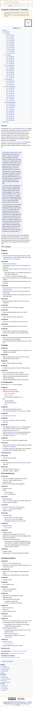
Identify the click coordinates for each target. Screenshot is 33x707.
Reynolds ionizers (7, 259)
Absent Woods (8, 393)
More (10, 5)
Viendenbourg (4, 133)
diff (5, 14)
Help (3, 672)
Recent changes (5, 669)
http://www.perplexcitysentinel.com (9, 657)
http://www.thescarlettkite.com (18, 651)
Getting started (5, 677)
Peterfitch (21, 357)
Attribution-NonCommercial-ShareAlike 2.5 (19, 702)
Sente (8, 161)
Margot (11, 430)
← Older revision (9, 14)
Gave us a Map (12, 415)
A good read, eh (9, 643)
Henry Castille (16, 507)
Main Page (4, 666)
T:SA (28, 23)
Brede (11, 307)
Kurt (16, 332)
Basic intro (4, 675)
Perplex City (24, 128)
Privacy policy (17, 704)
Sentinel (26, 321)
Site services (4, 686)
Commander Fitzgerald (12, 633)
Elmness (21, 350)
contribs (26, 12)
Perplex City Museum (11, 263)
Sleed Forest (17, 427)
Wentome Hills (8, 395)
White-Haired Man (17, 265)
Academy (17, 190)
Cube (18, 176)
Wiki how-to (4, 680)
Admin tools (4, 690)
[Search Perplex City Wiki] (15, 2)
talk (23, 12)
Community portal (6, 667)
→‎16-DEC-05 (7, 13)
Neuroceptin (24, 620)
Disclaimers (18, 705)
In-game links (5, 685)
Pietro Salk (18, 132)
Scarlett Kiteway (15, 128)
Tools (30, 5)
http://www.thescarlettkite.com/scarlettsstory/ (12, 142)
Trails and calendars (6, 679)
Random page (5, 671)
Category (4, 661)
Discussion (6, 5)
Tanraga (29, 269)
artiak (30, 350)
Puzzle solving (5, 688)
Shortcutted (10, 661)
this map (11, 384)
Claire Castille (8, 527)
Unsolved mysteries (6, 682)
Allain (6, 404)
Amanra (21, 397)
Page (2, 5)
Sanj (8, 500)
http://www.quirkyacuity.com (16, 653)
